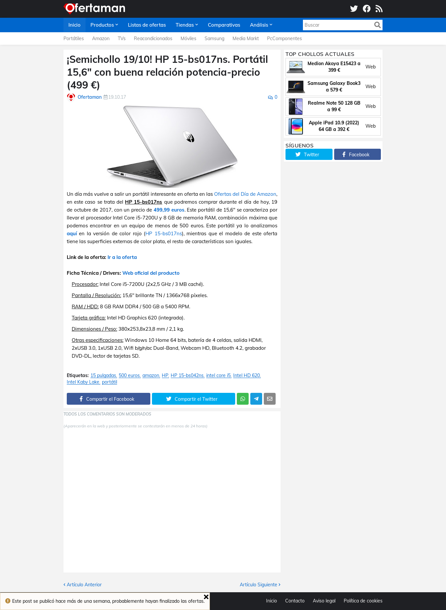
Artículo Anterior (84, 584)
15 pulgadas (103, 375)
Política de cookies (363, 601)
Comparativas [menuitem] (224, 25)
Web (370, 67)
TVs (122, 38)
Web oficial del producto (151, 273)
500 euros (129, 375)
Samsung (214, 38)
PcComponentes (284, 38)
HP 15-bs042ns (187, 375)
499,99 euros (169, 210)
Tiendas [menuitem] (185, 25)
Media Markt (246, 38)
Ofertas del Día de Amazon (245, 194)
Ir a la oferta (122, 257)
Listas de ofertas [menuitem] (147, 25)
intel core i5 (218, 375)
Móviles (188, 38)
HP (165, 375)
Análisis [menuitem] (259, 25)
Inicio (271, 601)
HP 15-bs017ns (163, 233)
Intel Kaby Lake (83, 382)
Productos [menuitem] (102, 25)
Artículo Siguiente (258, 584)
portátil (109, 382)
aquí (72, 233)
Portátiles (73, 38)
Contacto (295, 601)
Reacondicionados (153, 38)
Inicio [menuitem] (74, 25)
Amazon (101, 38)
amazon (150, 375)
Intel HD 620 (246, 375)
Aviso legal (324, 601)
